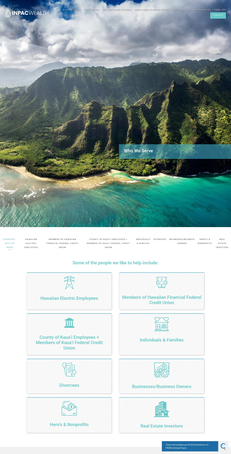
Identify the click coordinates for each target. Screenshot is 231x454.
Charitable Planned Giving (152, 10)
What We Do (91, 10)
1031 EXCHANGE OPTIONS (117, 10)
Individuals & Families (143, 241)
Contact (218, 15)
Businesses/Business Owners (182, 241)
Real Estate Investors (222, 243)
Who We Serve (72, 10)
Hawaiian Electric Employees (31, 243)
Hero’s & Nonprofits (205, 241)
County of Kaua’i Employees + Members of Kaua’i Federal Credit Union (108, 243)
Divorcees (160, 239)
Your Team (179, 10)
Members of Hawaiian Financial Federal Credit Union (62, 243)
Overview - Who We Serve (10, 243)
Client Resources (200, 10)
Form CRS (220, 10)
